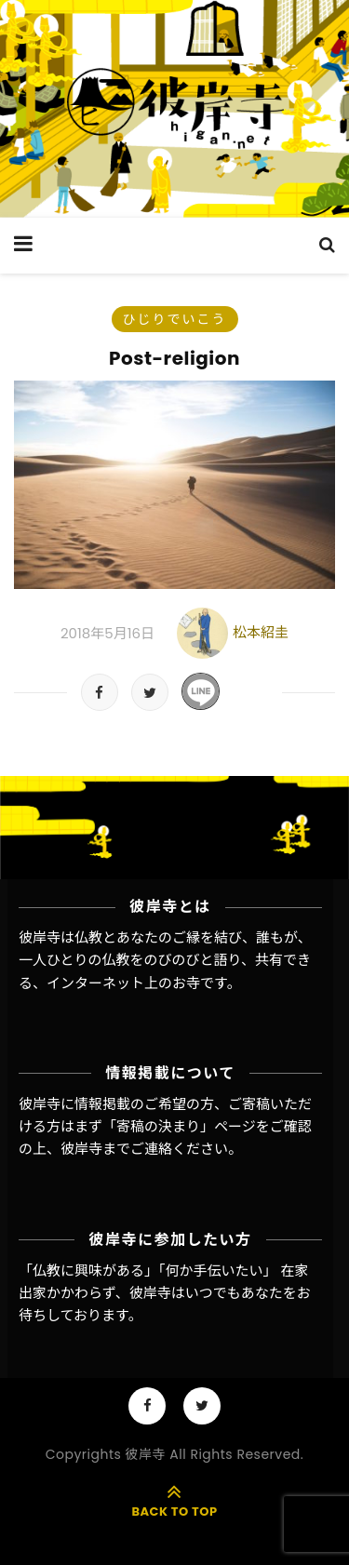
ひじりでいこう (175, 319)
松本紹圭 (261, 632)
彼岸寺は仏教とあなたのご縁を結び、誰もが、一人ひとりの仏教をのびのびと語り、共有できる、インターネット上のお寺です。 (165, 960)
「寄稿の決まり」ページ (179, 1126)
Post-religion (174, 358)
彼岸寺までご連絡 (116, 1148)
